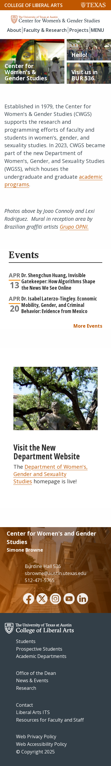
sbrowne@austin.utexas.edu (55, 573)
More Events (87, 326)
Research (26, 688)
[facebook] (28, 599)
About (14, 30)
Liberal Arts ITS (33, 712)
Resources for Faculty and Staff (50, 720)
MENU (97, 30)
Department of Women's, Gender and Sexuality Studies (50, 474)
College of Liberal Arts (33, 5)
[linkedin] (82, 599)
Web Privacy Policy (36, 736)
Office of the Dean (36, 673)
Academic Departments (41, 656)
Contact (24, 705)
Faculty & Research (45, 30)
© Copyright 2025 (35, 751)
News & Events (32, 680)
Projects (79, 30)
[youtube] (69, 599)
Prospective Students (39, 649)
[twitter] (42, 599)
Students (26, 641)
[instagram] (55, 599)
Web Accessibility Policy (41, 744)
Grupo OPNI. (74, 226)
